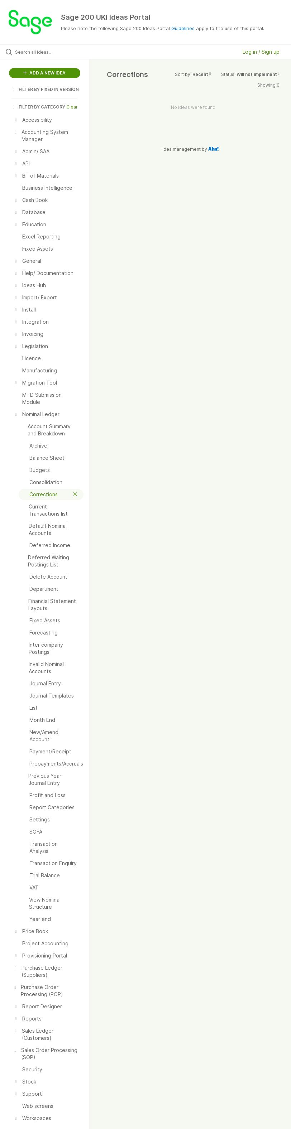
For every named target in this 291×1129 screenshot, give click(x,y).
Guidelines (183, 28)
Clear (72, 107)
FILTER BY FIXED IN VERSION (45, 89)
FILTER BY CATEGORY (38, 107)
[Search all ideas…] (48, 52)
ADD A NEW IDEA (44, 73)
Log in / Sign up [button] (261, 52)
